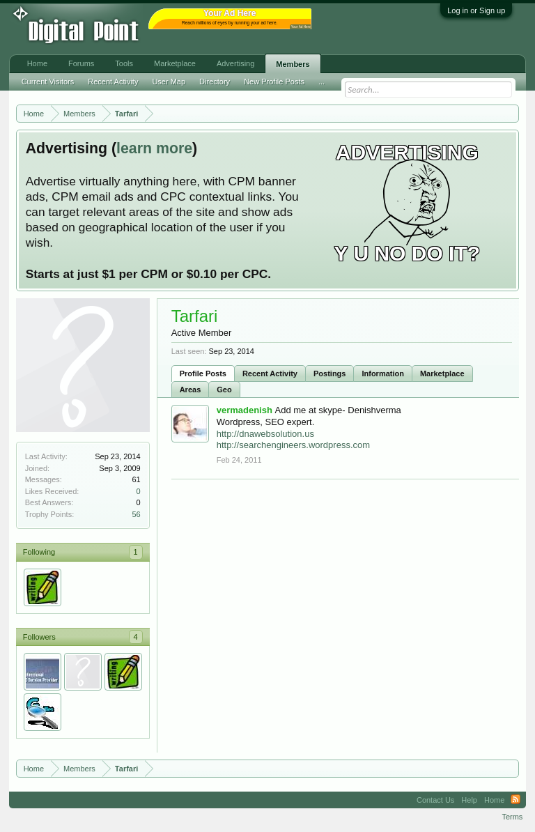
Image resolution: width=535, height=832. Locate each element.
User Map (168, 81)
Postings (329, 373)
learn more (154, 148)
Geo (224, 389)
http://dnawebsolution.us (265, 434)
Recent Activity (269, 373)
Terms (512, 816)
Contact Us (435, 800)
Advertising (235, 63)
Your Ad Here (301, 27)
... (321, 81)
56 (136, 514)
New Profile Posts (274, 81)
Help (469, 800)
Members (292, 64)
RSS (515, 800)
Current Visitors (48, 81)
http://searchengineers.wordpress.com (293, 445)
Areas (190, 389)
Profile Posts (203, 373)
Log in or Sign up (476, 10)
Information (383, 373)
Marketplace (442, 373)
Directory (214, 81)
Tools (124, 63)
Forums (81, 63)
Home (37, 63)
